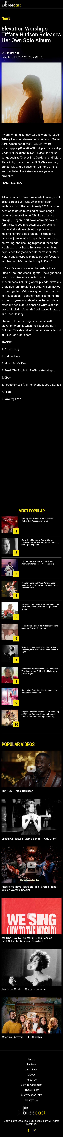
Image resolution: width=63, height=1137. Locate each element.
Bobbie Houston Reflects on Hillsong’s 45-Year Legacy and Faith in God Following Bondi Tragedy (40, 671)
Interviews (31, 1069)
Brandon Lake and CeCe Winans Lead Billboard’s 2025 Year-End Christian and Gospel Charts (39, 585)
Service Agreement (31, 1084)
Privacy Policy (31, 1089)
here (10, 175)
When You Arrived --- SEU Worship (22, 1037)
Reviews (31, 1064)
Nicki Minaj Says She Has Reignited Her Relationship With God (39, 691)
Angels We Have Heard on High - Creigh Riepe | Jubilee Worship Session (30, 888)
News (31, 1059)
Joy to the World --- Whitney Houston (24, 989)
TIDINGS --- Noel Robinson (17, 790)
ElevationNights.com (18, 334)
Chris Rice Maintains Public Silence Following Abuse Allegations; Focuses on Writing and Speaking (39, 542)
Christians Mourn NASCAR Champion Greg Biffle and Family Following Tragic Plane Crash (40, 606)
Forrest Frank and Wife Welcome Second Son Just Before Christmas (39, 627)
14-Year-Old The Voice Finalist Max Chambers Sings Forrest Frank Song (37, 562)
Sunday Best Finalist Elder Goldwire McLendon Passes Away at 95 (37, 519)
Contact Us (31, 1100)
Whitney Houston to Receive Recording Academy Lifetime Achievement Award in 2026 (39, 649)
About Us (32, 1079)
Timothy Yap (12, 52)
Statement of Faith (31, 1094)
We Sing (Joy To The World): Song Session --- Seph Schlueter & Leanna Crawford (28, 939)
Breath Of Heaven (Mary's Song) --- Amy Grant (29, 838)
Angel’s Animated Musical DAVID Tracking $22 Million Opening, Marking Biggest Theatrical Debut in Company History (40, 714)
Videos (31, 1074)
